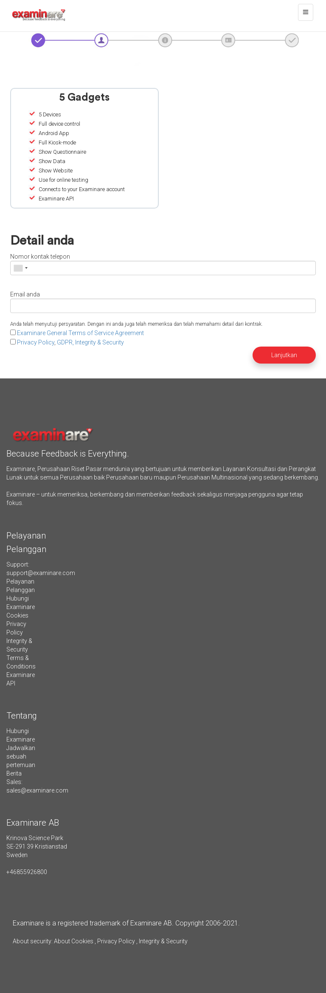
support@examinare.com (40, 573)
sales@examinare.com (37, 790)
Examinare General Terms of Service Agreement (80, 333)
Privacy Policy (35, 342)
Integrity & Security (163, 941)
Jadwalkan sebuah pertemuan (20, 756)
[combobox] (20, 268)
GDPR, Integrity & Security (90, 342)
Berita (14, 773)
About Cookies (73, 941)
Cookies (17, 615)
